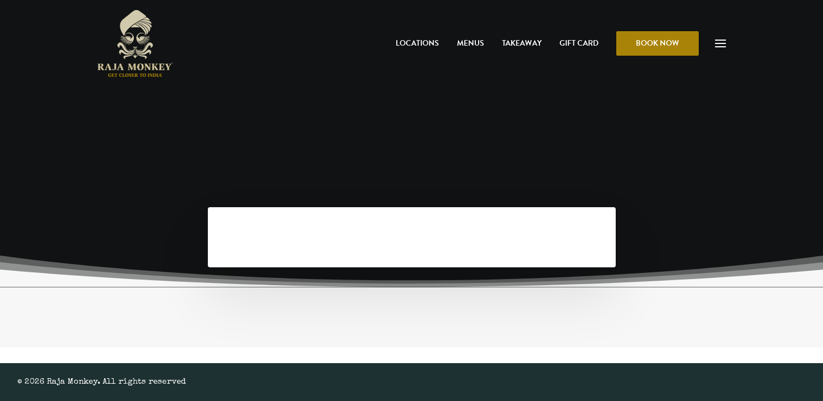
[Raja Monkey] (135, 43)
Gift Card (578, 43)
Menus (470, 43)
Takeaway (522, 43)
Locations (417, 43)
